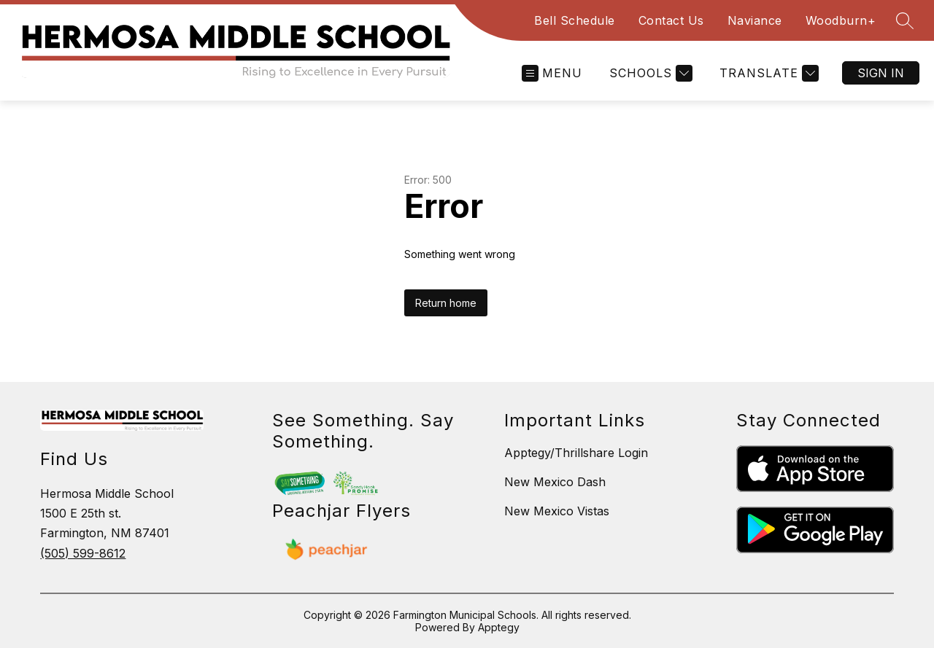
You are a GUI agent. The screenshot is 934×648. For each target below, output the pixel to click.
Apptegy (499, 627)
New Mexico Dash (555, 482)
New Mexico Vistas (556, 511)
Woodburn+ (841, 20)
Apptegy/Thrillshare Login (576, 452)
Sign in (880, 73)
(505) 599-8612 (83, 553)
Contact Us (671, 20)
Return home (445, 303)
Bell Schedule (574, 20)
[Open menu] (552, 73)
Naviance (754, 20)
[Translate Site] (767, 73)
